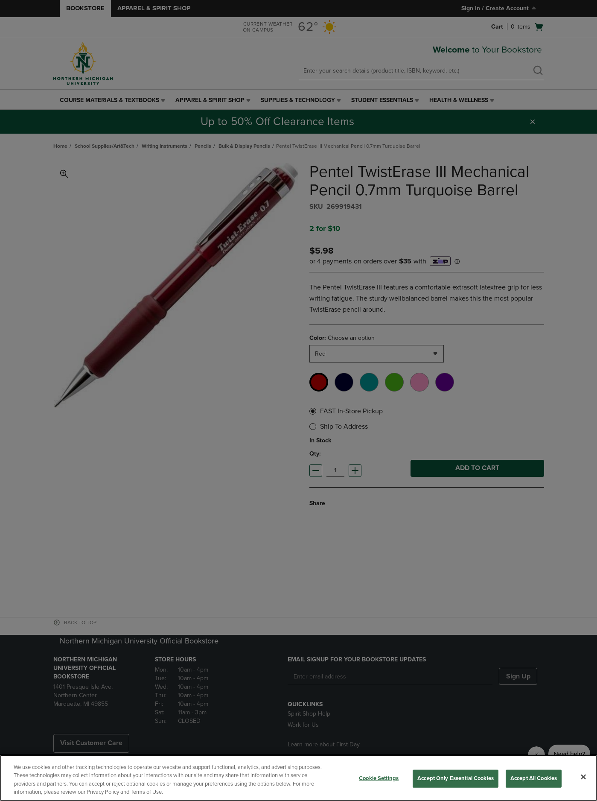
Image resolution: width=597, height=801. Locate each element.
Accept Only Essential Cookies (455, 778)
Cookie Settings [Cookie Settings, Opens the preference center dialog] (379, 778)
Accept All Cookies (533, 778)
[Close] (583, 776)
